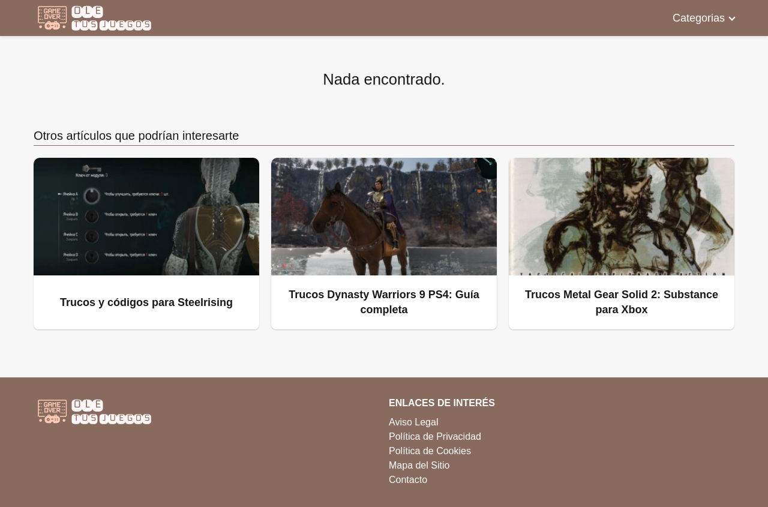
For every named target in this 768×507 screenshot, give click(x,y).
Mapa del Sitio (419, 465)
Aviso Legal (413, 422)
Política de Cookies (430, 451)
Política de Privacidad (435, 436)
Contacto (408, 480)
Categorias (699, 18)
